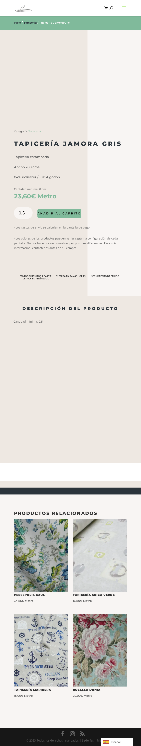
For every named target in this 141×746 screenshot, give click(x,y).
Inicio (17, 23)
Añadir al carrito (59, 213)
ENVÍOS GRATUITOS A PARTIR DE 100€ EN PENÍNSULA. (35, 277)
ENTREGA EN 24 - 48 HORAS (70, 276)
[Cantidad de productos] (23, 213)
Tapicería (30, 23)
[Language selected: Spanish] (117, 742)
